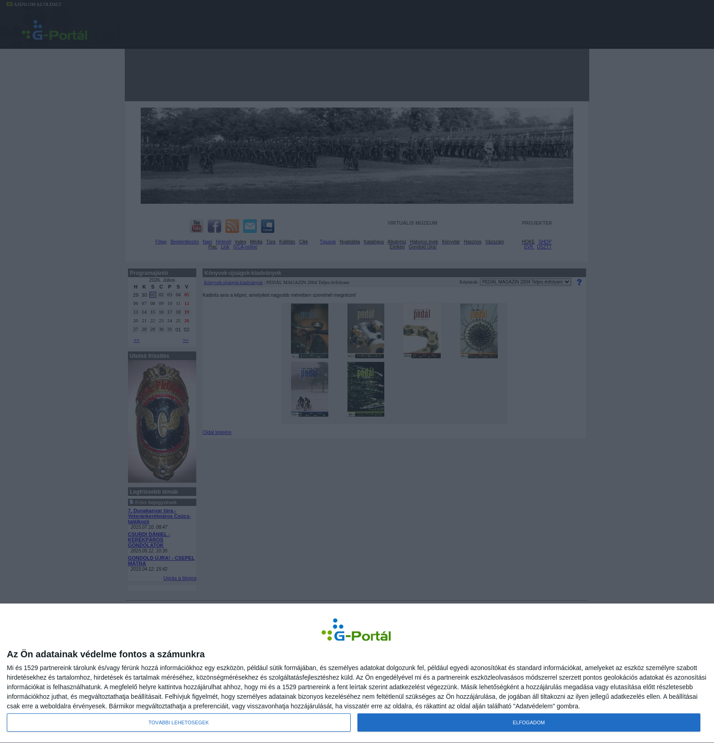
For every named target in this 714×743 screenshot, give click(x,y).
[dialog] (357, 673)
